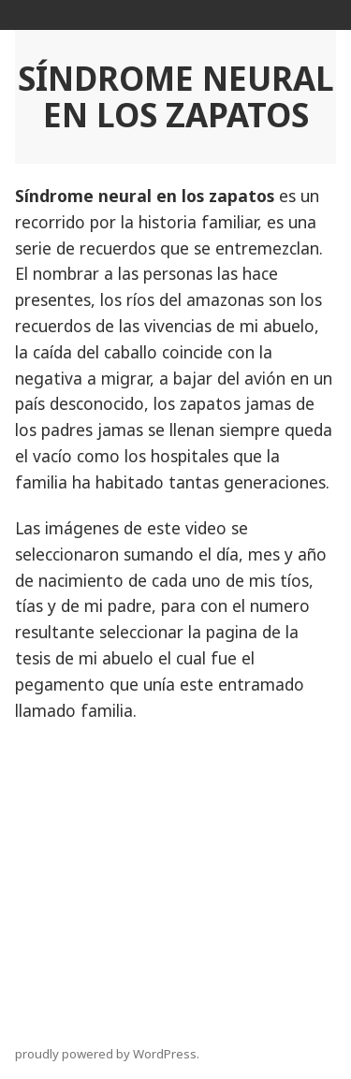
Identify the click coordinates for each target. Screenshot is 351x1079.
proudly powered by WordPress (106, 1053)
